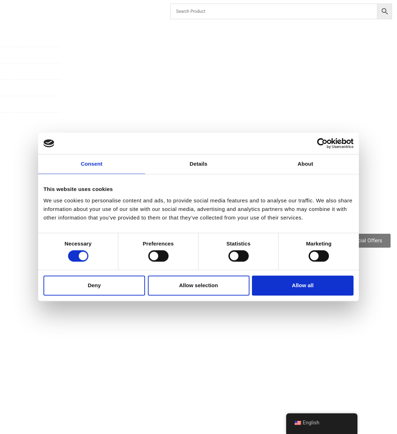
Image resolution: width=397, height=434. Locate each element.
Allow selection (198, 285)
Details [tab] (198, 164)
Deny (94, 285)
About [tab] (305, 164)
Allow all (303, 285)
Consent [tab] (92, 164)
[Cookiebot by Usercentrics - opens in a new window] (322, 143)
